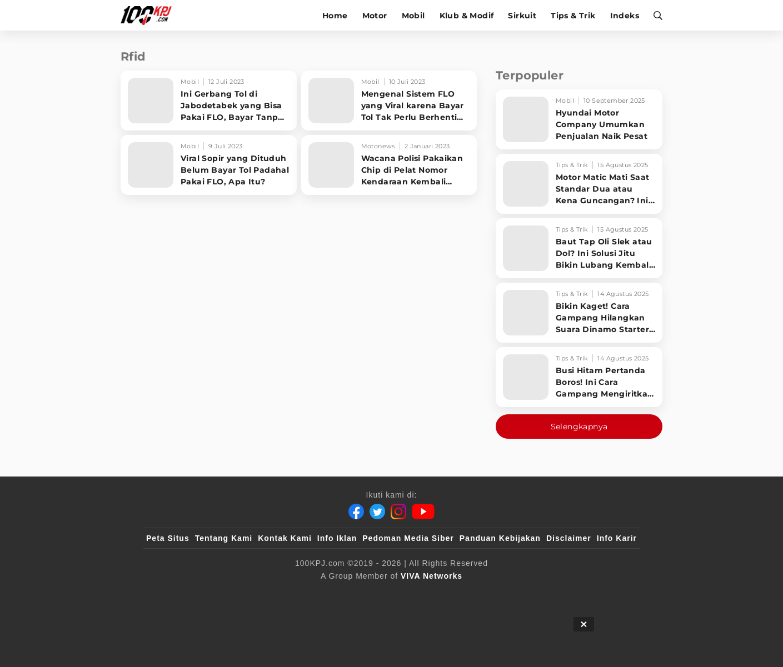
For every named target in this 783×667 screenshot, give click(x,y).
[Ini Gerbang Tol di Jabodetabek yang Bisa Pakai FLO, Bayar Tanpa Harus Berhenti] (209, 101)
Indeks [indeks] (624, 16)
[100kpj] (228, 594)
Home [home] (335, 16)
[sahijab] (274, 594)
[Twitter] (377, 511)
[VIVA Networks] (431, 575)
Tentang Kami (224, 538)
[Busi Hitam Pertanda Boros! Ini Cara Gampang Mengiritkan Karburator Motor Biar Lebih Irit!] (579, 377)
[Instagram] (398, 511)
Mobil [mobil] (413, 16)
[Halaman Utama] (150, 15)
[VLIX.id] (325, 594)
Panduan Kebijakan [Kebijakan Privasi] (500, 538)
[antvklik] (499, 594)
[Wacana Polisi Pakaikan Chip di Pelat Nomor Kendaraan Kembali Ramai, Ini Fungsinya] (389, 165)
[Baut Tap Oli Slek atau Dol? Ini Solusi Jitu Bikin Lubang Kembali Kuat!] (579, 248)
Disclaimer (568, 538)
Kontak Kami (285, 538)
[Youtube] (423, 511)
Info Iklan (337, 538)
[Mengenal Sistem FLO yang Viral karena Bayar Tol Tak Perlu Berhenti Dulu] (389, 101)
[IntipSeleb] (552, 594)
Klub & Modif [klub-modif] (467, 16)
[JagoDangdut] (611, 594)
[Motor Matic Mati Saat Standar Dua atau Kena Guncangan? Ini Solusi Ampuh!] (579, 184)
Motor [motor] (374, 16)
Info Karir (617, 538)
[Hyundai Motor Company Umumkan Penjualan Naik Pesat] (579, 119)
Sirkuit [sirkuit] (522, 16)
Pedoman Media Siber (407, 538)
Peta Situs (167, 538)
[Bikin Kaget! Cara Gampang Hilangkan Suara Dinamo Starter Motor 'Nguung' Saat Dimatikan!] (579, 313)
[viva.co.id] (176, 594)
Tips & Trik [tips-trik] (573, 16)
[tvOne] (414, 594)
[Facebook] (356, 511)
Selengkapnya (579, 427)
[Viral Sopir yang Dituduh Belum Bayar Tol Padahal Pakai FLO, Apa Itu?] (209, 165)
